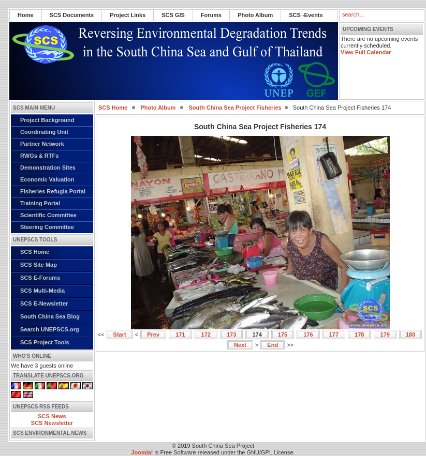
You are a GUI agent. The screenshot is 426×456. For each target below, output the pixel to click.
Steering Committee (47, 227)
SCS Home (34, 252)
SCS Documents (72, 15)
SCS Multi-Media (42, 290)
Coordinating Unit (44, 132)
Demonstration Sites (48, 167)
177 (334, 334)
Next (240, 345)
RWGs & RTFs (39, 156)
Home (26, 15)
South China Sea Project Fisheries (235, 107)
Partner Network (42, 144)
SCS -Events (305, 15)
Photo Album (255, 15)
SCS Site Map (38, 265)
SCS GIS (173, 15)
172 (206, 334)
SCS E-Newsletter (44, 303)
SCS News (52, 416)
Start (119, 334)
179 (385, 334)
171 (180, 334)
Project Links (127, 15)
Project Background (47, 120)
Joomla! (142, 452)
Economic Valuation (47, 179)
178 (359, 334)
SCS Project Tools (44, 342)
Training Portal (40, 203)
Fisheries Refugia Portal (52, 191)
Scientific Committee (48, 215)
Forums (211, 15)
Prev (153, 334)
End (272, 345)
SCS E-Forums (40, 278)
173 (231, 334)
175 (282, 334)
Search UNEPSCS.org (49, 329)
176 (308, 334)
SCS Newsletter (52, 423)
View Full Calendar (366, 52)
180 (410, 334)
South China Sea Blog (50, 316)
